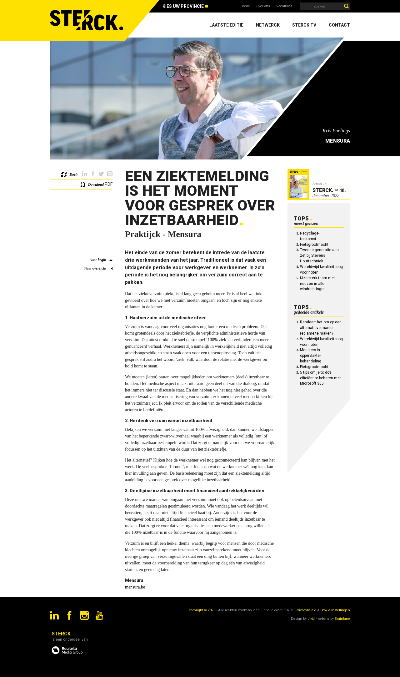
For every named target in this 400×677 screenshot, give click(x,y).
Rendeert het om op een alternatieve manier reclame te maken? (321, 328)
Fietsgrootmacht (314, 244)
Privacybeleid (306, 610)
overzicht (99, 268)
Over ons (263, 6)
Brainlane (342, 619)
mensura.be (135, 587)
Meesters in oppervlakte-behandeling (310, 355)
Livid (311, 619)
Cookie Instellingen (335, 610)
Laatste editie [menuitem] (226, 25)
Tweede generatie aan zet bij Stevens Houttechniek (319, 255)
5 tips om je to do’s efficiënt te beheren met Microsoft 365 (320, 378)
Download (96, 184)
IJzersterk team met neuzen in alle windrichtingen (317, 283)
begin (102, 260)
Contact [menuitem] (339, 25)
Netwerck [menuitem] (268, 25)
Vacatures (284, 6)
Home (245, 6)
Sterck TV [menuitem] (304, 25)
